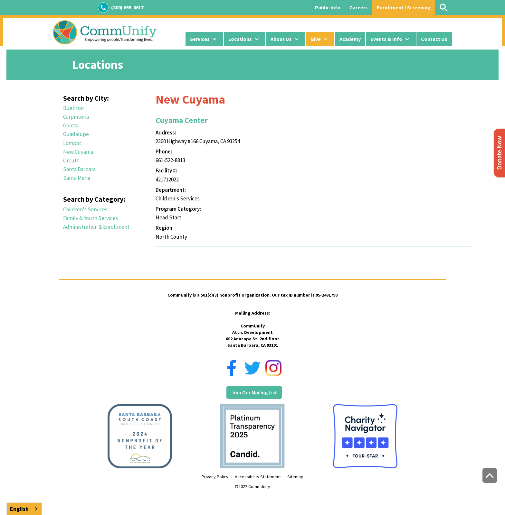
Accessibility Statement (258, 477)
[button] (204, 39)
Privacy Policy (215, 477)
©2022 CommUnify (252, 486)
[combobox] (24, 508)
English (19, 508)
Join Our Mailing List (254, 392)
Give (315, 39)
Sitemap (295, 477)
